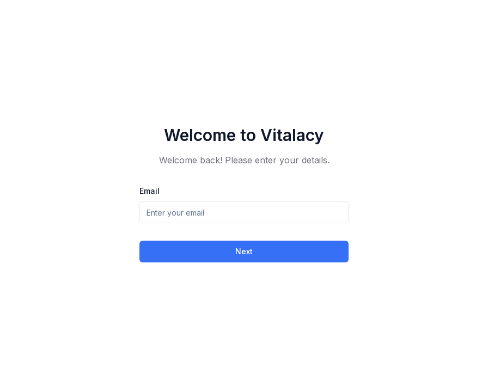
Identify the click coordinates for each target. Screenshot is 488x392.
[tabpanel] (244, 198)
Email (149, 190)
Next (244, 251)
